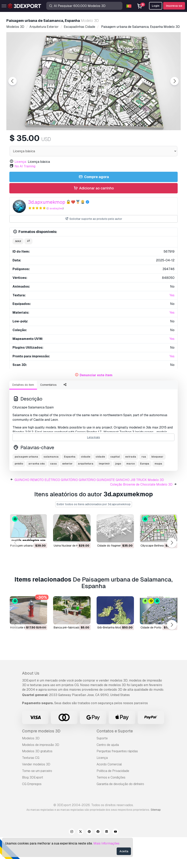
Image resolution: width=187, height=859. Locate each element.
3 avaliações (55, 230)
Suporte (102, 760)
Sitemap (156, 831)
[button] (171, 564)
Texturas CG (30, 780)
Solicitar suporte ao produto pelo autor (93, 241)
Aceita (123, 851)
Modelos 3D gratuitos (37, 773)
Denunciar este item (96, 397)
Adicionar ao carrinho (93, 210)
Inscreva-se (174, 6)
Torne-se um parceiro (37, 793)
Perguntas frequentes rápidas (117, 773)
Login (155, 6)
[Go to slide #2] (55, 141)
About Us (30, 695)
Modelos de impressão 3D (40, 767)
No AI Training (25, 188)
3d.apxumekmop (46, 224)
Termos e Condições (111, 799)
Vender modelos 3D (36, 786)
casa (53, 485)
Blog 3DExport (32, 799)
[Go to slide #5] (131, 141)
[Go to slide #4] (106, 141)
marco (130, 485)
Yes (172, 317)
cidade (85, 478)
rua (143, 478)
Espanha (70, 478)
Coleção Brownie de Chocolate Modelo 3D (141, 506)
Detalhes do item (23, 406)
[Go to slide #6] (157, 141)
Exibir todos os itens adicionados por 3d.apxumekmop (94, 526)
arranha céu (36, 485)
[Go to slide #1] (29, 141)
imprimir (104, 485)
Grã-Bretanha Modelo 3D (113, 649)
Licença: (21, 183)
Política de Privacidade (113, 793)
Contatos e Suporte (115, 752)
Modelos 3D (31, 760)
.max (18, 263)
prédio (19, 485)
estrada (130, 478)
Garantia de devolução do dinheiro (120, 806)
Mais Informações (106, 843)
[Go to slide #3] (80, 141)
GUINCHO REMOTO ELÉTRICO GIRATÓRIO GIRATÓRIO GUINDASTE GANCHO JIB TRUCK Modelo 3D (89, 502)
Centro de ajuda (108, 767)
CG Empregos (32, 806)
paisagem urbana (26, 478)
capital (115, 478)
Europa (144, 485)
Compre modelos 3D (41, 752)
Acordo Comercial (109, 786)
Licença (102, 780)
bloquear (157, 478)
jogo (118, 485)
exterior (67, 485)
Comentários (48, 406)
